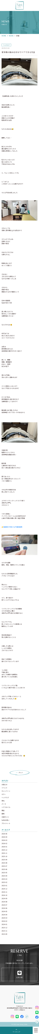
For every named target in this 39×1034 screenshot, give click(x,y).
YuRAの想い (5, 820)
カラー (4, 794)
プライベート (6, 823)
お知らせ (4, 784)
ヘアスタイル (6, 807)
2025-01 (4, 885)
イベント (4, 788)
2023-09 (4, 934)
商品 (3, 810)
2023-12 (4, 928)
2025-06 (4, 869)
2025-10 (4, 856)
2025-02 (4, 882)
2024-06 (4, 908)
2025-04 (4, 876)
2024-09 (4, 898)
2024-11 (4, 892)
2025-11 (4, 853)
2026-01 (4, 847)
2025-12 (4, 850)
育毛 (3, 801)
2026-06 (4, 834)
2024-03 (4, 918)
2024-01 (4, 924)
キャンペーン (6, 791)
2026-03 (4, 840)
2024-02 (4, 921)
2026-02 (4, 843)
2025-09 (4, 860)
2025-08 (4, 863)
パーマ (4, 804)
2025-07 (4, 866)
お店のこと (5, 817)
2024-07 (4, 905)
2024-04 (4, 915)
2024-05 (4, 911)
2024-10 (4, 895)
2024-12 (4, 889)
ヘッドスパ (5, 797)
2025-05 (4, 873)
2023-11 (4, 931)
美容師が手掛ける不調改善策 (12, 527)
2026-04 (4, 837)
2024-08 (4, 902)
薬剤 (3, 814)
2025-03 (4, 879)
